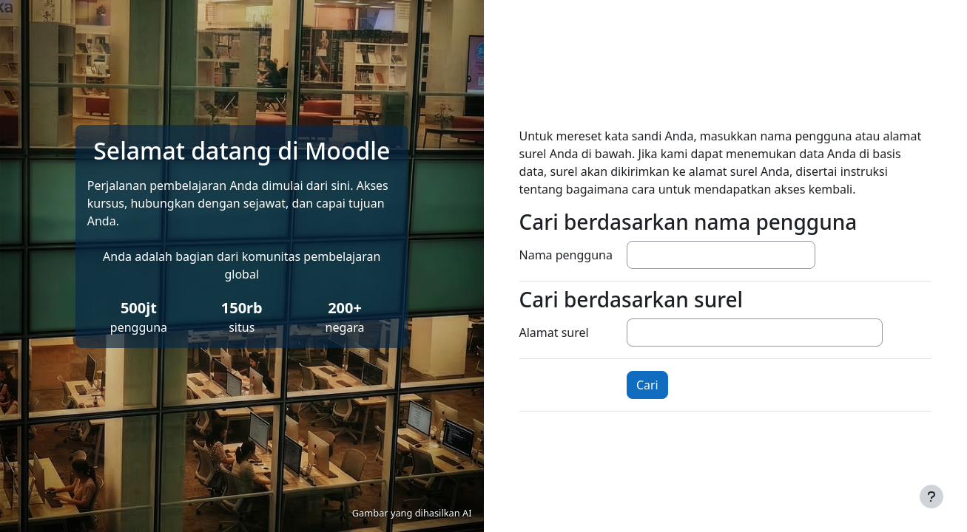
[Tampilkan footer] (931, 496)
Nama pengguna (566, 255)
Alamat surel (554, 332)
